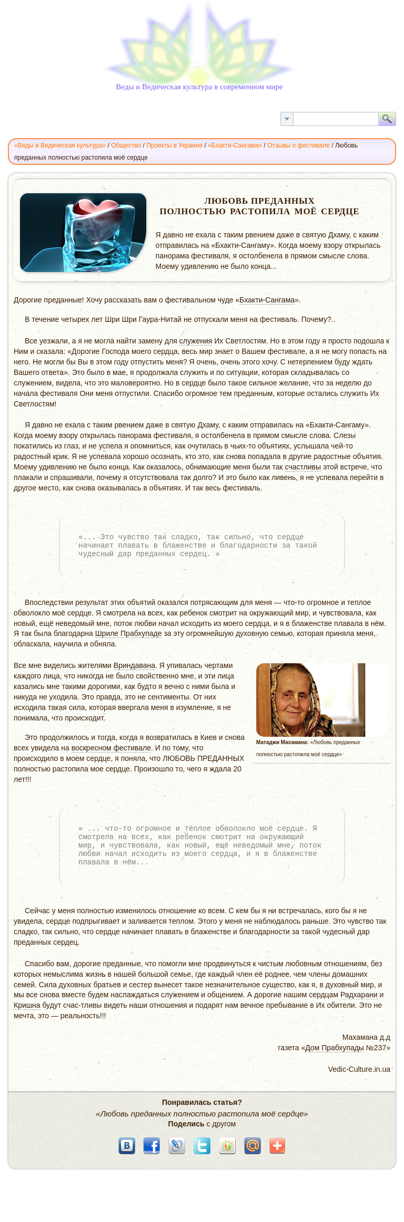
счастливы (303, 467)
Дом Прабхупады (334, 1047)
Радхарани (359, 994)
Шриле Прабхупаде (128, 633)
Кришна (27, 1005)
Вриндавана (134, 665)
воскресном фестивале (111, 748)
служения (196, 341)
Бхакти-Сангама (267, 300)
